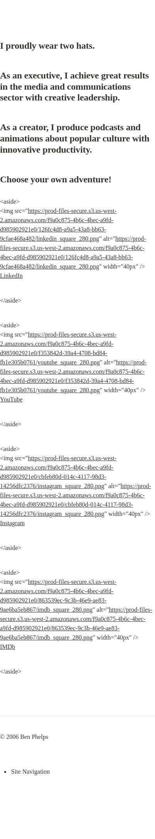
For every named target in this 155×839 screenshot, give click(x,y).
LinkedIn (11, 275)
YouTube (11, 399)
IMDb (7, 646)
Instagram (12, 523)
